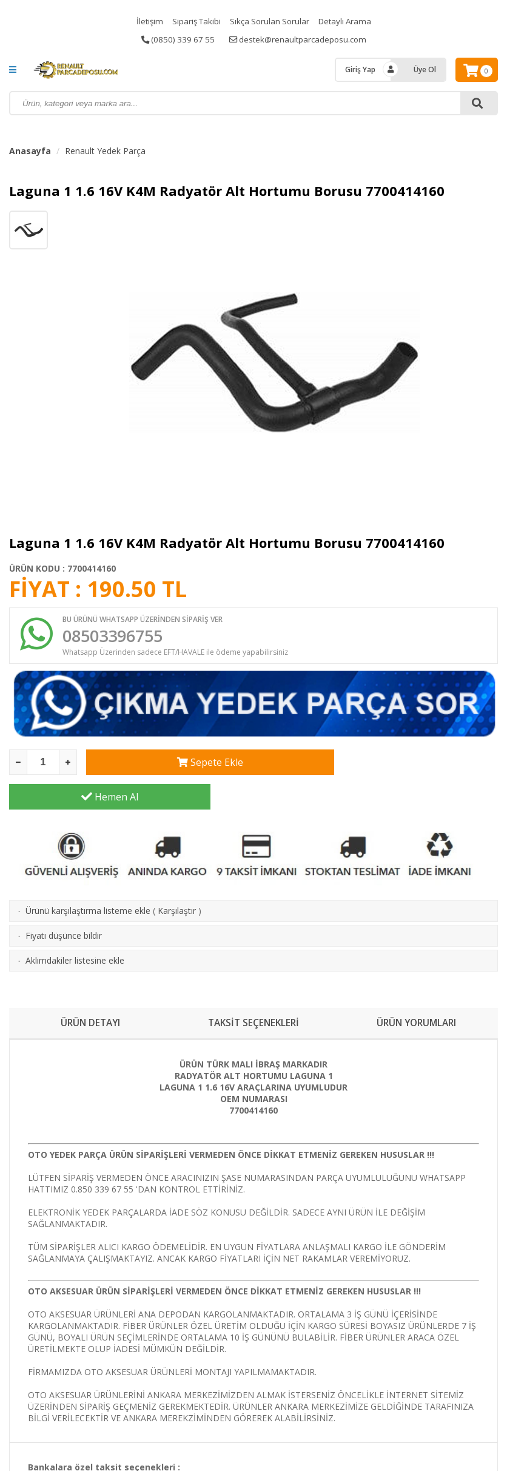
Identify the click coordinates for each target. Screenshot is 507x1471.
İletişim (145, 21)
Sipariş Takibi (194, 21)
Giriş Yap (360, 69)
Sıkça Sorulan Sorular (270, 21)
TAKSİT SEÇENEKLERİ (253, 991)
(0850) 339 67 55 (174, 39)
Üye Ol (425, 69)
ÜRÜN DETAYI (90, 991)
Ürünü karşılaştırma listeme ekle (87, 878)
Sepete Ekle (187, 764)
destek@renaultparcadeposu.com (299, 39)
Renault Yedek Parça (105, 151)
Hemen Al (397, 764)
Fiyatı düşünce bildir (63, 903)
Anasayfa (30, 151)
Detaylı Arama (348, 21)
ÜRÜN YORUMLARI (416, 991)
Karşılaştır (177, 878)
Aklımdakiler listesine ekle (74, 928)
